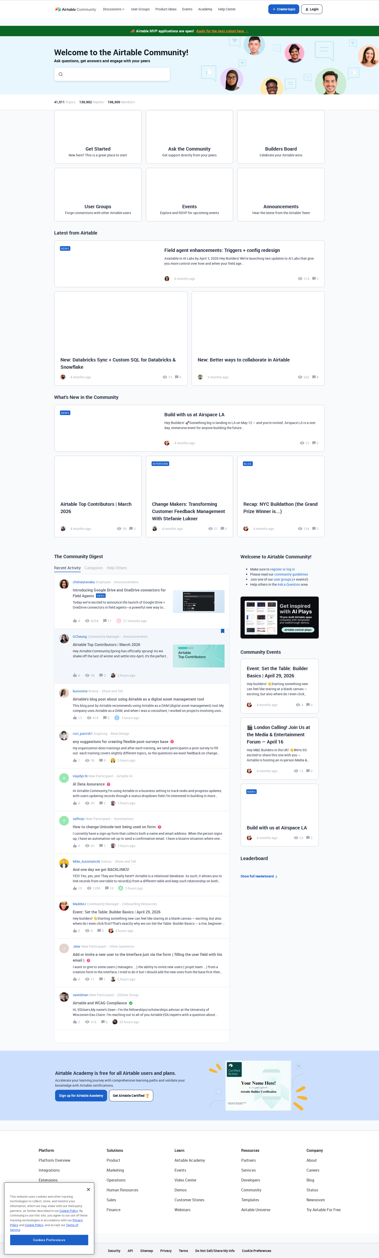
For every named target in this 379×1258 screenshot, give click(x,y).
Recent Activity (67, 567)
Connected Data (53, 1209)
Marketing (115, 1170)
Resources (250, 1150)
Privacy (166, 1250)
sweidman (80, 995)
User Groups (140, 9)
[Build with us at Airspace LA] (189, 428)
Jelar (76, 946)
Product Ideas (165, 9)
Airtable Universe (255, 1209)
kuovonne (80, 691)
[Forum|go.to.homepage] (75, 9)
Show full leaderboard (260, 876)
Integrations (49, 1170)
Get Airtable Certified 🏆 (131, 1095)
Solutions (115, 1150)
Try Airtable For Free (323, 1209)
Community (251, 1190)
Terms (183, 1250)
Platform (46, 1150)
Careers (312, 1170)
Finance (113, 1209)
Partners (248, 1160)
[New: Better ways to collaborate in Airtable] (258, 338)
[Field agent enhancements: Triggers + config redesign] (189, 263)
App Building (49, 1190)
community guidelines (291, 574)
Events (187, 9)
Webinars (182, 1209)
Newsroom (315, 1199)
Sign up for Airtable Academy (81, 1095)
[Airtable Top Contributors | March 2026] (98, 496)
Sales (111, 1199)
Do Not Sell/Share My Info (215, 1250)
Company (314, 1150)
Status (312, 1190)
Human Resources (122, 1190)
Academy (205, 9)
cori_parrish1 (83, 733)
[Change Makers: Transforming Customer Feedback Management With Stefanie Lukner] (189, 496)
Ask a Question (288, 584)
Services (248, 1170)
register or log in (282, 569)
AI (40, 1199)
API (130, 1250)
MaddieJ (79, 904)
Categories (94, 567)
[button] (283, 9)
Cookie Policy (68, 1241)
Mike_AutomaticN (86, 861)
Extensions (48, 1180)
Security (114, 1250)
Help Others (117, 567)
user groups (283, 579)
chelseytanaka (84, 582)
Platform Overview (54, 1160)
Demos (181, 1190)
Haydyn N (80, 776)
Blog (310, 1180)
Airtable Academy (190, 1160)
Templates (250, 1199)
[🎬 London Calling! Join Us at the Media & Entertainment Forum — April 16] (280, 748)
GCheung (80, 636)
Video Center (185, 1180)
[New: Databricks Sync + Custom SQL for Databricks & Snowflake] (121, 338)
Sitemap (146, 1250)
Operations (116, 1180)
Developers (250, 1180)
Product (113, 1160)
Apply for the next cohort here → (222, 30)
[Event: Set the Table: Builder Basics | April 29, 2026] (280, 686)
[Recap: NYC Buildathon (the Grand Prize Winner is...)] (281, 496)
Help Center (227, 9)
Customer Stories (189, 1199)
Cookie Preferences (256, 1250)
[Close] (88, 1220)
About (311, 1160)
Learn (179, 1150)
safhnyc (79, 818)
